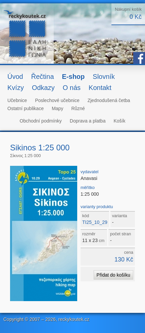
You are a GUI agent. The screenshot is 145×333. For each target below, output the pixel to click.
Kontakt (100, 87)
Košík (119, 121)
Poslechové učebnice (57, 100)
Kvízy (15, 87)
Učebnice (17, 100)
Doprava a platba (88, 121)
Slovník (104, 76)
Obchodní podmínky (41, 121)
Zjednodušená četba (109, 100)
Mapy (57, 108)
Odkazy (43, 87)
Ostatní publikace (25, 108)
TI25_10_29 (94, 222)
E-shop (73, 76)
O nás (72, 87)
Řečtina (42, 76)
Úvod (15, 76)
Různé (78, 108)
